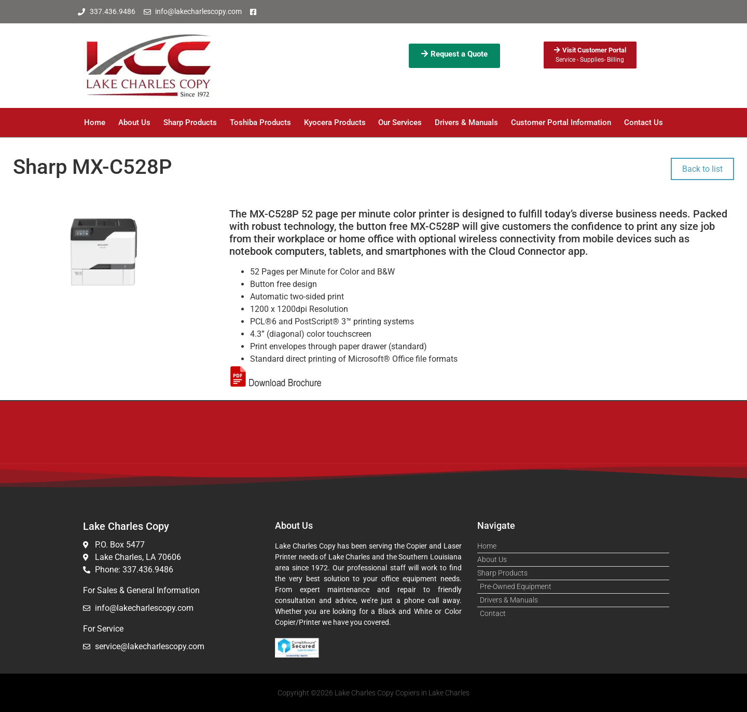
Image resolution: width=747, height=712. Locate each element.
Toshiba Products (260, 122)
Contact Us (643, 122)
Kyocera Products (335, 122)
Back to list (702, 169)
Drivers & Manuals (466, 122)
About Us (134, 122)
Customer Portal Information (561, 122)
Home (94, 122)
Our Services (400, 122)
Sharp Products (190, 122)
